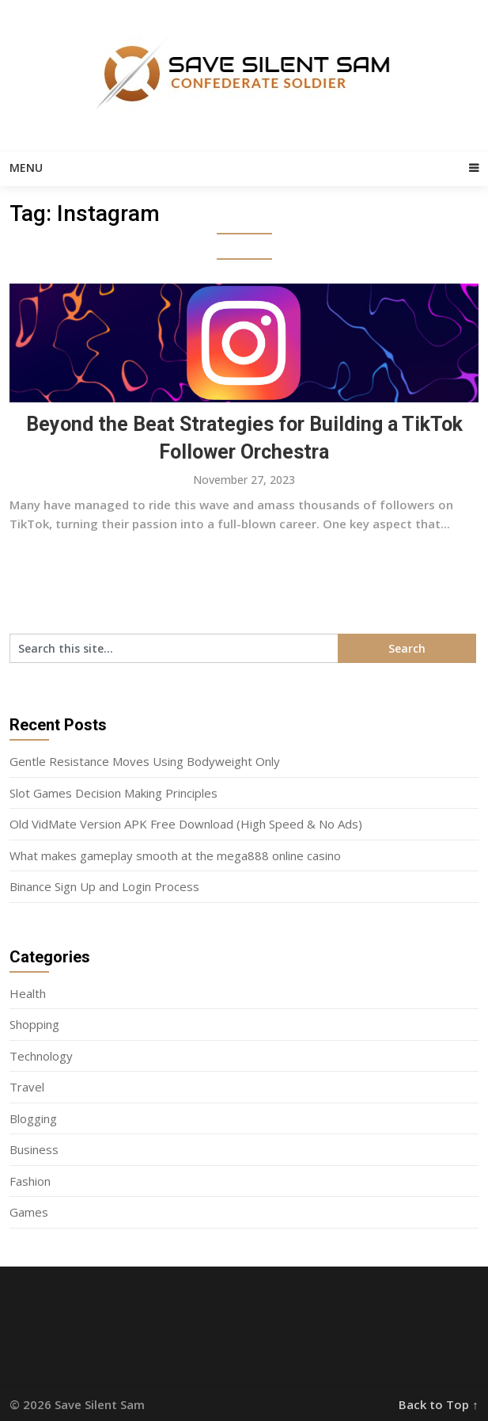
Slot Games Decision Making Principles (113, 793)
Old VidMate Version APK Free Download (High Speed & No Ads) (185, 824)
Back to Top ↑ (439, 1404)
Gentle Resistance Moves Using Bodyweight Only (144, 761)
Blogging (33, 1118)
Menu (26, 167)
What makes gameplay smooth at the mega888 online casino (175, 855)
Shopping (34, 1024)
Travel (26, 1087)
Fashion (30, 1181)
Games (28, 1212)
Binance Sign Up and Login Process (104, 886)
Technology (41, 1056)
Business (34, 1149)
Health (27, 993)
